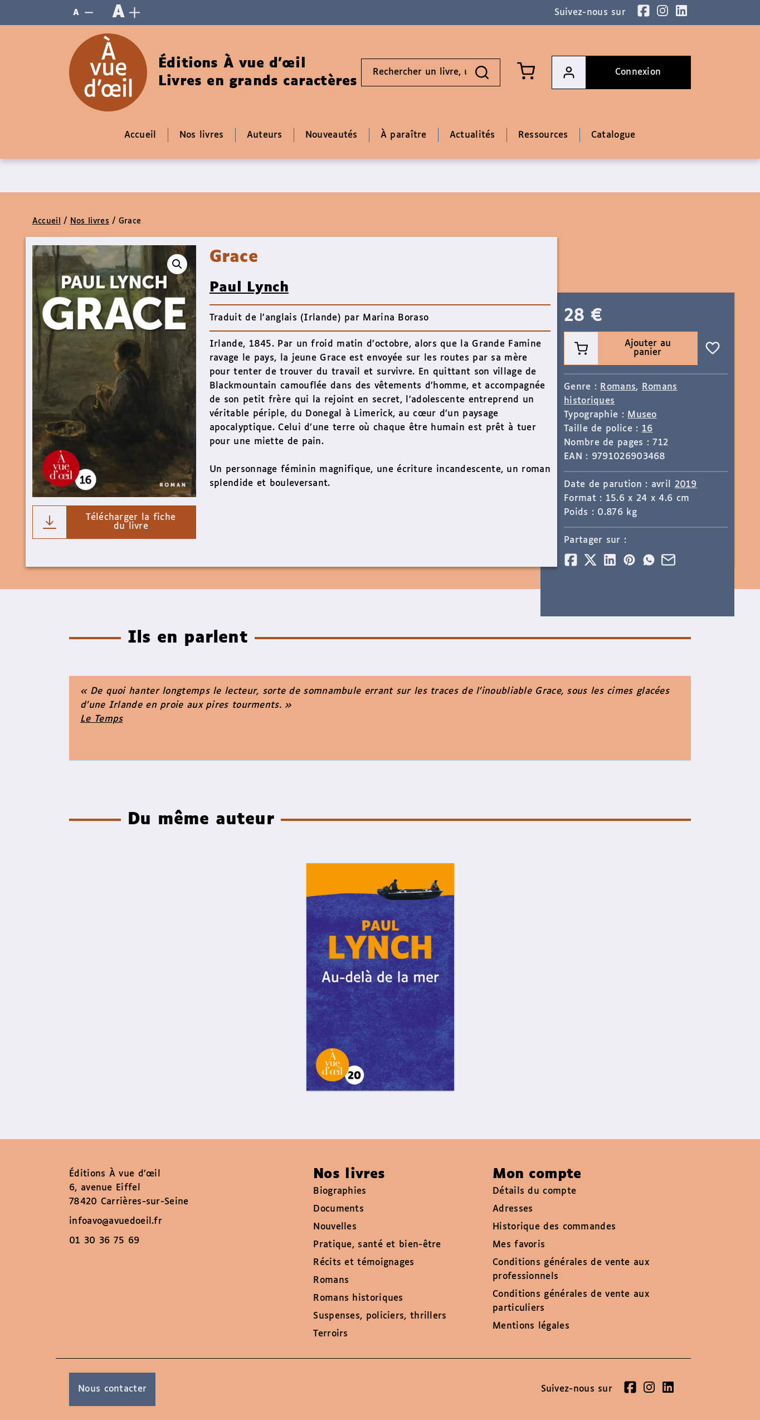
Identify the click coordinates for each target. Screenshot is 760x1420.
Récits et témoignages (363, 1262)
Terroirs (330, 1334)
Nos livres (89, 221)
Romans (618, 387)
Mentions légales (531, 1326)
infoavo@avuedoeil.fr (115, 1221)
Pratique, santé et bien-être (377, 1244)
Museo (642, 415)
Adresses (513, 1209)
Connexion (606, 72)
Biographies (339, 1191)
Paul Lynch (249, 287)
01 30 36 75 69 (104, 1241)
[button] (177, 264)
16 (647, 429)
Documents (338, 1209)
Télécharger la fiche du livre (104, 522)
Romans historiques (358, 1298)
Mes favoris (519, 1244)
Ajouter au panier (617, 348)
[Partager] (571, 560)
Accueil (46, 221)
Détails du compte (534, 1191)
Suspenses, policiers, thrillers (379, 1316)
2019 (686, 484)
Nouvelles (335, 1227)
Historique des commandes (554, 1227)
